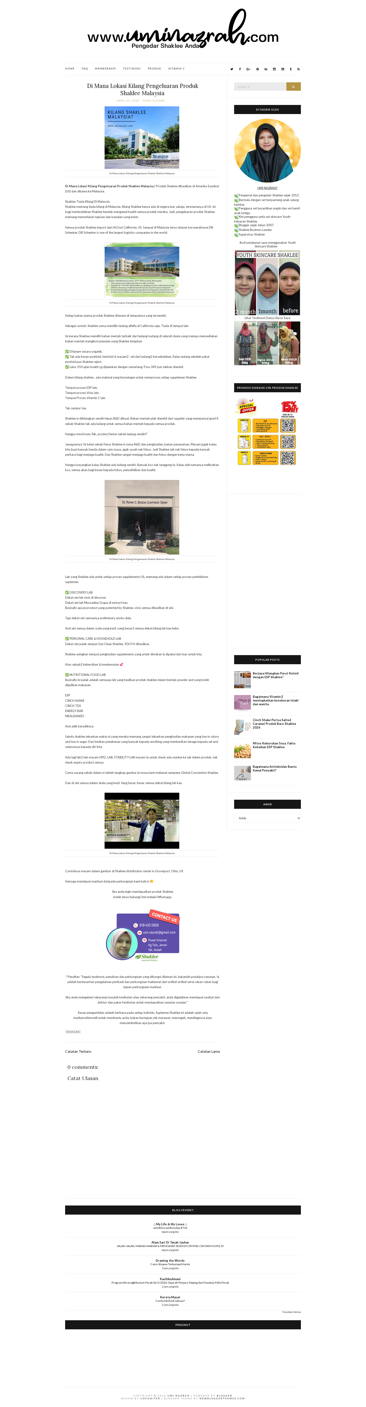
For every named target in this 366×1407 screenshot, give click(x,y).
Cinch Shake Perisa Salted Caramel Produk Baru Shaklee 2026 (274, 723)
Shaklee (73, 1031)
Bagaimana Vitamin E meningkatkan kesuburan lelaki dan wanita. (276, 700)
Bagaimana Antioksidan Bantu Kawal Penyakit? (275, 768)
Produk (154, 68)
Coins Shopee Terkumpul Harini (170, 1264)
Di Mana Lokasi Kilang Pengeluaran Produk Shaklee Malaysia (142, 89)
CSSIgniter (150, 1398)
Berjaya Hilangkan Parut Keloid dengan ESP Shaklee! (276, 675)
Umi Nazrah (178, 1395)
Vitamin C (176, 68)
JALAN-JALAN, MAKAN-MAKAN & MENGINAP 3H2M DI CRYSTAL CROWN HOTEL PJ (170, 1246)
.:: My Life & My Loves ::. (170, 1224)
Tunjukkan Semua (291, 1311)
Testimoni (132, 68)
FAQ (85, 68)
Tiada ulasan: (154, 100)
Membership (105, 68)
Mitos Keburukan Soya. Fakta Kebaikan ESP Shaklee (274, 745)
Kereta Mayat (170, 1297)
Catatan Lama (209, 1051)
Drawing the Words (170, 1260)
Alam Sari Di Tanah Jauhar (170, 1242)
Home (70, 68)
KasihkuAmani (170, 1279)
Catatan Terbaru (78, 1051)
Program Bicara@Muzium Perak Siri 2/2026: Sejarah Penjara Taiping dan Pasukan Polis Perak (170, 1282)
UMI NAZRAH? (267, 188)
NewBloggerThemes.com (222, 1398)
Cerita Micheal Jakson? (170, 1301)
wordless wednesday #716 (170, 1228)
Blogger (224, 1395)
